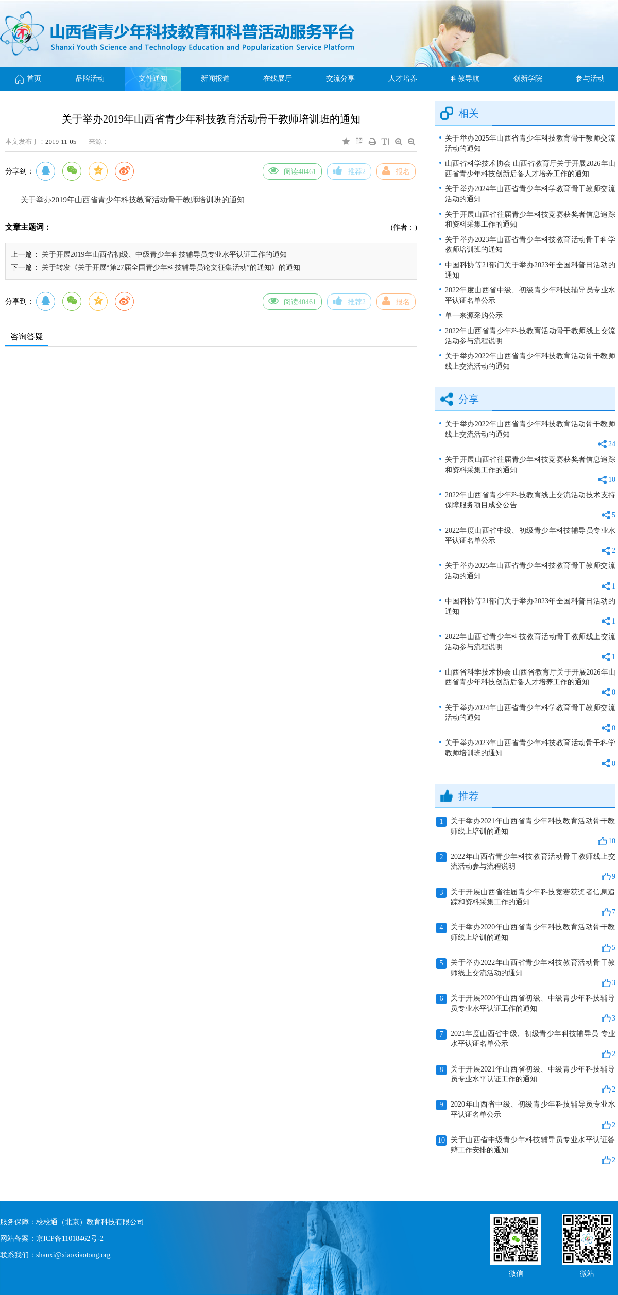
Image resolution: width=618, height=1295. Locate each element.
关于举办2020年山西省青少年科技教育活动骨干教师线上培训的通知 (525, 938)
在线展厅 (277, 78)
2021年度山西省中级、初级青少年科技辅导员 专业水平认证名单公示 (525, 1044)
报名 (396, 170)
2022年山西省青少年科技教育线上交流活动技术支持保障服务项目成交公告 (530, 506)
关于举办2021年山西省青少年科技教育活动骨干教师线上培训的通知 (525, 832)
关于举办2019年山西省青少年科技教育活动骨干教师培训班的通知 (133, 200)
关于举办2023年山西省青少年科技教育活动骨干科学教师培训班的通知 (530, 245)
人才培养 (402, 78)
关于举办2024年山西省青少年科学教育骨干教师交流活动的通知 (530, 194)
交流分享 (340, 78)
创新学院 (527, 78)
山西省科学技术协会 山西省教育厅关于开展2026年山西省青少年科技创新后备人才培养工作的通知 (530, 169)
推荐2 (349, 170)
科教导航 (465, 78)
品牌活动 (90, 78)
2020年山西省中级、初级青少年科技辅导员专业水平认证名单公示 (525, 1115)
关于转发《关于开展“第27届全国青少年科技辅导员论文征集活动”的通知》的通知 (171, 267)
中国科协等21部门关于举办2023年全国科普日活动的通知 (530, 270)
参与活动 (590, 78)
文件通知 (153, 78)
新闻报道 (215, 78)
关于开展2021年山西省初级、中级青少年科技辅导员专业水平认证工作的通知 (525, 1080)
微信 (516, 1272)
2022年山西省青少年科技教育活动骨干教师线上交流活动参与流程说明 (530, 336)
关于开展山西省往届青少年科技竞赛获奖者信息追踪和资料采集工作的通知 (530, 220)
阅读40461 (292, 170)
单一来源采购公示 (474, 315)
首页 (28, 78)
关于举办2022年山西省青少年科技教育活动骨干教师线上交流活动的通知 (530, 361)
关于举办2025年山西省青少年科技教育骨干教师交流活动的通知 (530, 143)
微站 (587, 1272)
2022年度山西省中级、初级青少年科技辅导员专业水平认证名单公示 (530, 295)
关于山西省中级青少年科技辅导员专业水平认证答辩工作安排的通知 (525, 1150)
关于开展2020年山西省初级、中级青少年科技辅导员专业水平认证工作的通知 (525, 1009)
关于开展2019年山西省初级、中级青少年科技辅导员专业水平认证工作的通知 (164, 254)
